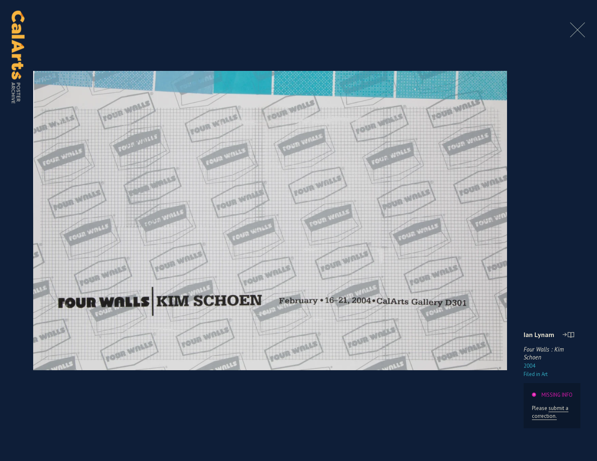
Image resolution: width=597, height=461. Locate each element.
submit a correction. (550, 412)
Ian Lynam (539, 334)
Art (536, 374)
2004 (529, 365)
